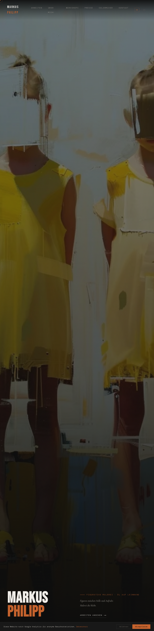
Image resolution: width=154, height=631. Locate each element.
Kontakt (123, 8)
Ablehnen (123, 626)
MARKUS (13, 10)
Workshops (72, 8)
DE (137, 10)
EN (144, 10)
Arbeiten (36, 8)
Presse (89, 8)
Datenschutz (82, 626)
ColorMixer (106, 8)
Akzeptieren (141, 626)
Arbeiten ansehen (93, 615)
